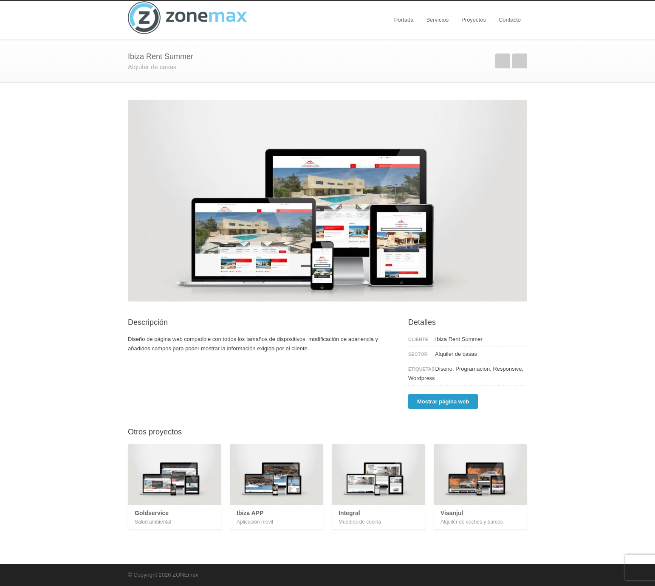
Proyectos (473, 20)
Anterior (502, 61)
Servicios (437, 20)
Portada (404, 20)
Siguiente (519, 61)
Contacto (510, 20)
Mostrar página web (443, 401)
